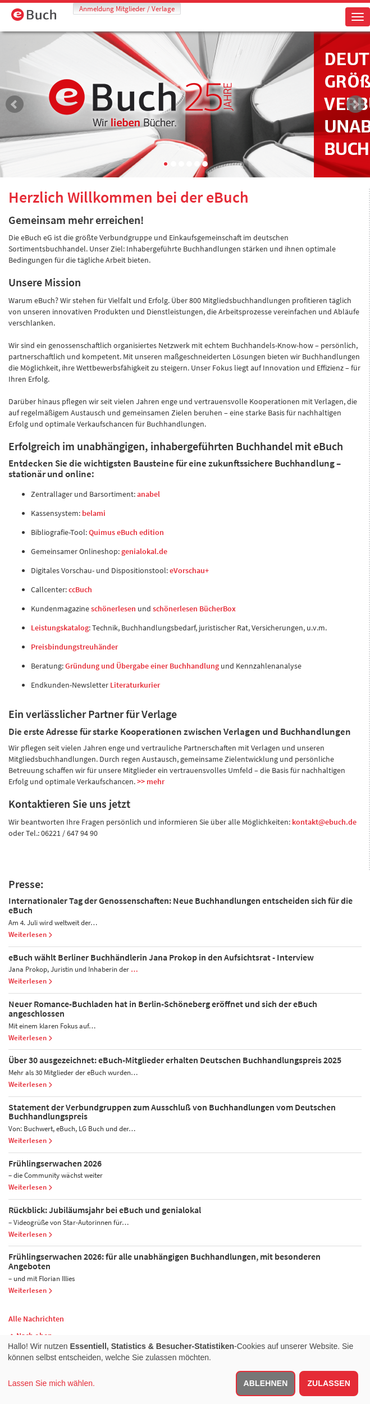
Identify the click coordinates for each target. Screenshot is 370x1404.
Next (355, 104)
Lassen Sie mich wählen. (51, 1383)
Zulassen (328, 1383)
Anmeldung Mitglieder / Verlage (127, 8)
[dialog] (185, 1369)
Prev (15, 104)
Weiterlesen (30, 934)
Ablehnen (266, 1383)
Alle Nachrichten (36, 1319)
